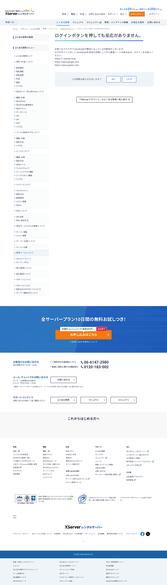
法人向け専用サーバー (67, 566)
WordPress (21, 101)
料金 (18, 79)
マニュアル (78, 22)
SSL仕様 (19, 217)
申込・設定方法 (22, 220)
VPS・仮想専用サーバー (115, 562)
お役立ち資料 (137, 22)
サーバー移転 (21, 232)
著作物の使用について (115, 534)
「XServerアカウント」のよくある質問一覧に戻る (104, 99)
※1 (35, 10)
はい (114, 79)
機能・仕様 (20, 98)
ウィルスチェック (22, 168)
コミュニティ (92, 22)
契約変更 (20, 75)
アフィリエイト (131, 534)
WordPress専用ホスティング (116, 581)
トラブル (19, 86)
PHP (18, 123)
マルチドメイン (22, 191)
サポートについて (23, 286)
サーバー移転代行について (27, 293)
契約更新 (20, 71)
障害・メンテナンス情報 (116, 22)
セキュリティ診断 (65, 581)
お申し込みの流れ (97, 14)
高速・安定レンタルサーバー (23, 562)
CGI (17, 116)
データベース (21, 112)
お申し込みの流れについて (84, 342)
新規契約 (20, 68)
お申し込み (136, 14)
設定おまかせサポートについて (28, 289)
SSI (17, 119)
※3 (136, 9)
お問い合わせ (153, 22)
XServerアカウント (23, 259)
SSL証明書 (110, 566)
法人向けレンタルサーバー (69, 562)
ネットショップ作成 (66, 570)
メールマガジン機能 (24, 175)
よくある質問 (62, 22)
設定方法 (20, 142)
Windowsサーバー (113, 570)
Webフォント (21, 108)
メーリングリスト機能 (24, 172)
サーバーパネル (22, 262)
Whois (18, 205)
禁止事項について (23, 274)
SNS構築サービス (19, 577)
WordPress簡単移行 (24, 105)
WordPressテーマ (19, 581)
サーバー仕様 (21, 247)
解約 (18, 82)
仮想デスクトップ (112, 573)
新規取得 (20, 198)
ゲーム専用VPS (18, 573)
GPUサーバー (64, 573)
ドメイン (16, 566)
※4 (161, 9)
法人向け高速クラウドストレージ (25, 570)
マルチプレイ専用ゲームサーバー (71, 577)
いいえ (129, 79)
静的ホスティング (112, 577)
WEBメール (20, 165)
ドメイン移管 (21, 202)
